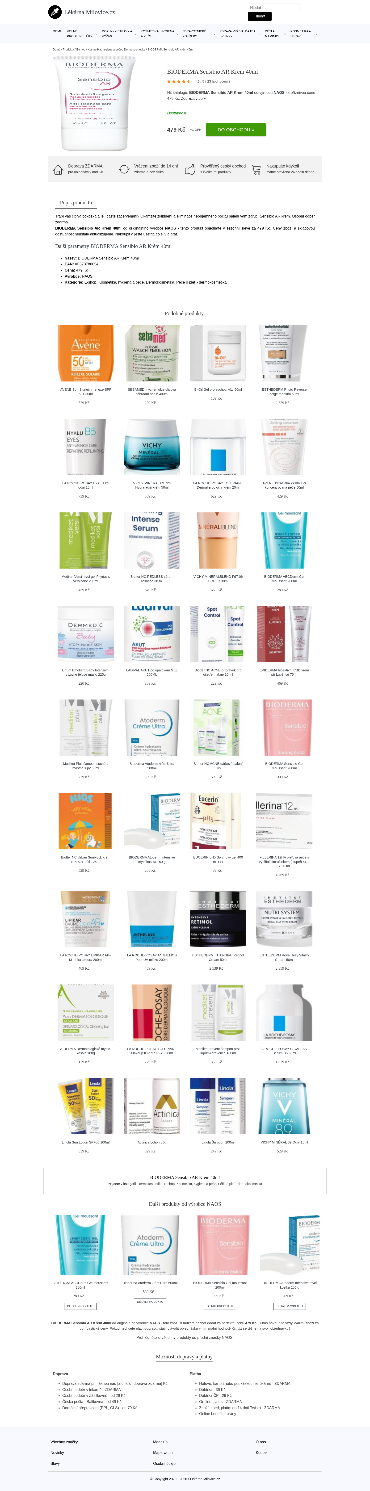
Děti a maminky (272, 33)
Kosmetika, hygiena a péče (157, 33)
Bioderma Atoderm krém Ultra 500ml (150, 1283)
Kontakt (262, 1453)
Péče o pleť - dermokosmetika (240, 1184)
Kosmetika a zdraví (300, 33)
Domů (57, 31)
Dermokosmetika (134, 49)
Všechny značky (64, 1442)
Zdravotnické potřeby (194, 33)
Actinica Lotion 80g (152, 1142)
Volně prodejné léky (79, 33)
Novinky (57, 1453)
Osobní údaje (164, 1464)
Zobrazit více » (193, 98)
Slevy (55, 1464)
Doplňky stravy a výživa (117, 33)
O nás (261, 1442)
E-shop (80, 49)
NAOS (279, 93)
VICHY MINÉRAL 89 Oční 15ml (284, 1142)
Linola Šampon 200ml (218, 1142)
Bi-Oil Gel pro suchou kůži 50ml (218, 389)
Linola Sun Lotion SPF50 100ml (85, 1142)
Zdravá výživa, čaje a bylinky (238, 33)
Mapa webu (163, 1453)
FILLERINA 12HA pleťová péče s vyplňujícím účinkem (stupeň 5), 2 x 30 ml (284, 861)
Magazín (160, 1442)
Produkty (68, 49)
